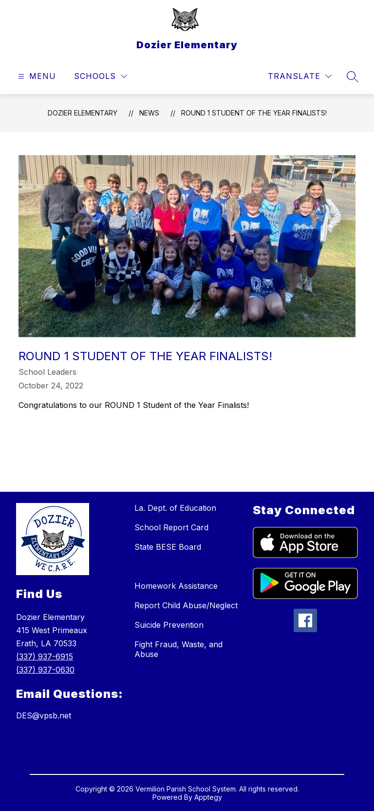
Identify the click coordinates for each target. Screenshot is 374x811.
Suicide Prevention (169, 625)
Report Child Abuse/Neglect (186, 605)
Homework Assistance (176, 586)
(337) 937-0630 (45, 670)
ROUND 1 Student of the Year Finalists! (254, 113)
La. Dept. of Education (175, 508)
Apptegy (208, 797)
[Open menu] (36, 76)
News (149, 113)
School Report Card (171, 527)
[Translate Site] (299, 76)
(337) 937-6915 (44, 656)
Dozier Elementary (82, 113)
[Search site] (352, 76)
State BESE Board (167, 547)
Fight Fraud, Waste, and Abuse (178, 649)
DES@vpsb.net (43, 715)
